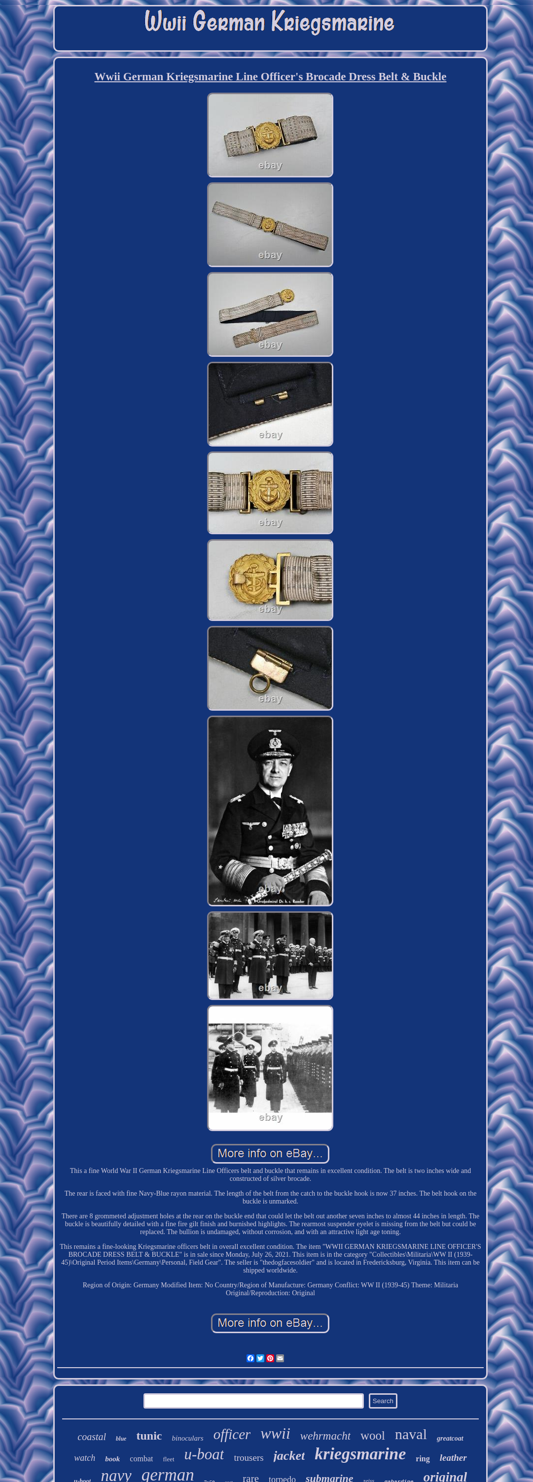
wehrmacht (325, 1436)
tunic (149, 1435)
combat (141, 1458)
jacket (289, 1455)
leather (453, 1457)
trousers (248, 1457)
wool (372, 1435)
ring (422, 1458)
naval (411, 1434)
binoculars (187, 1438)
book (112, 1459)
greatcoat (450, 1438)
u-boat (204, 1454)
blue (121, 1438)
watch (84, 1458)
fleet (168, 1459)
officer (232, 1434)
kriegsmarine (360, 1454)
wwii (275, 1433)
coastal (91, 1436)
